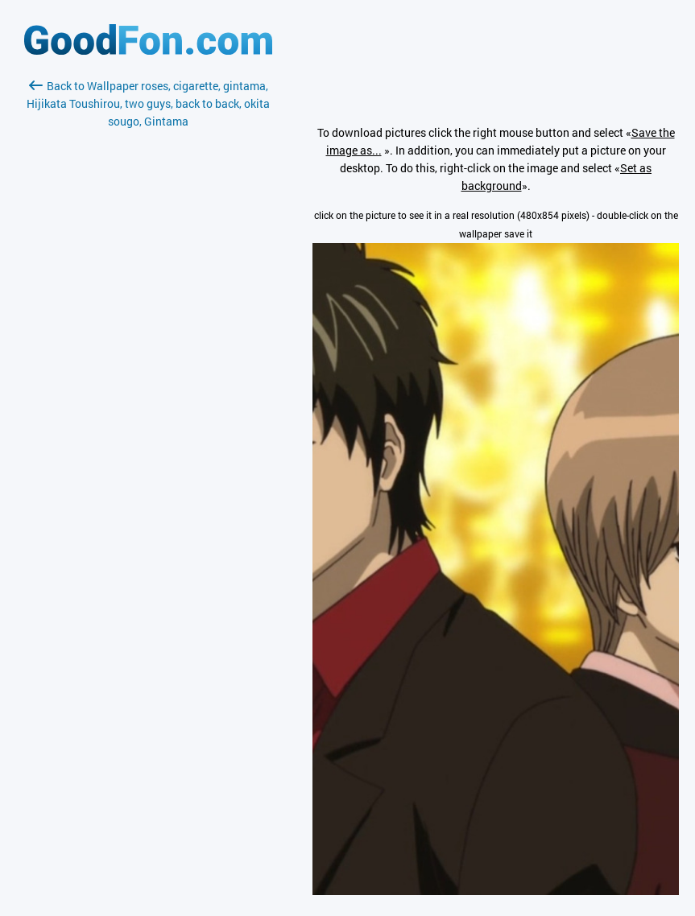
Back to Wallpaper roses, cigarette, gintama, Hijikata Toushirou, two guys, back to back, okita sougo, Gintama (148, 103)
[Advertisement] (148, 321)
